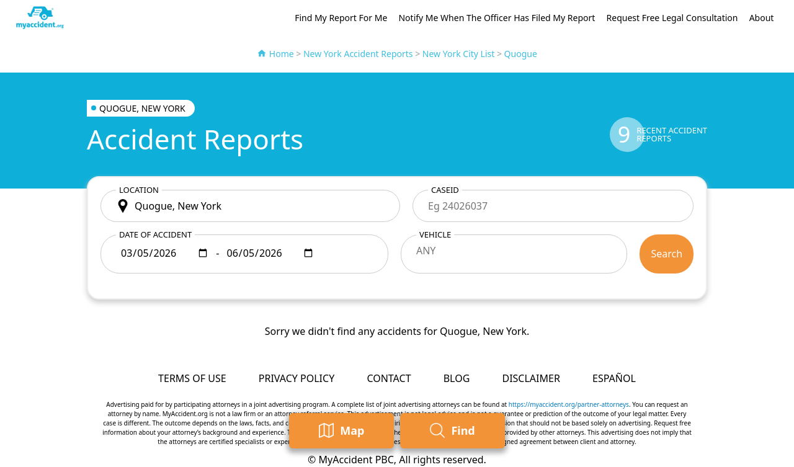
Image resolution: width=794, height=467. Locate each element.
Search (666, 253)
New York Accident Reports (358, 54)
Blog (457, 378)
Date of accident (155, 234)
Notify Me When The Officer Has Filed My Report (496, 18)
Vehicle (435, 234)
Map (341, 430)
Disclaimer (531, 378)
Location (139, 189)
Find (452, 430)
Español (614, 378)
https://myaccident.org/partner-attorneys (569, 404)
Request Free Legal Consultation (672, 18)
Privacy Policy (296, 378)
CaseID (445, 189)
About (761, 18)
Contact (389, 378)
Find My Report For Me (341, 18)
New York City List (458, 54)
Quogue (520, 54)
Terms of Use (192, 378)
